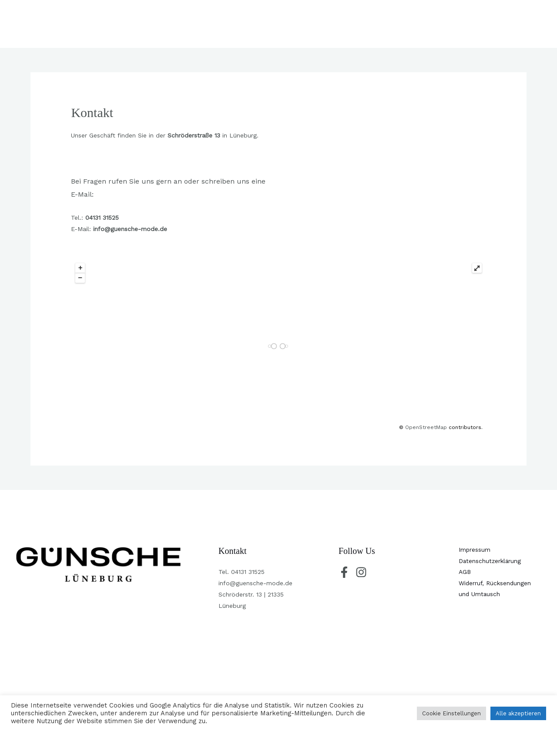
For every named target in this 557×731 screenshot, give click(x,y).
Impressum (475, 550)
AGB (465, 572)
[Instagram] (361, 572)
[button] (506, 24)
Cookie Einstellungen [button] (451, 713)
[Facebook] (344, 572)
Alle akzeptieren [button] (518, 713)
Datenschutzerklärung (490, 561)
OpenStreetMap (426, 427)
